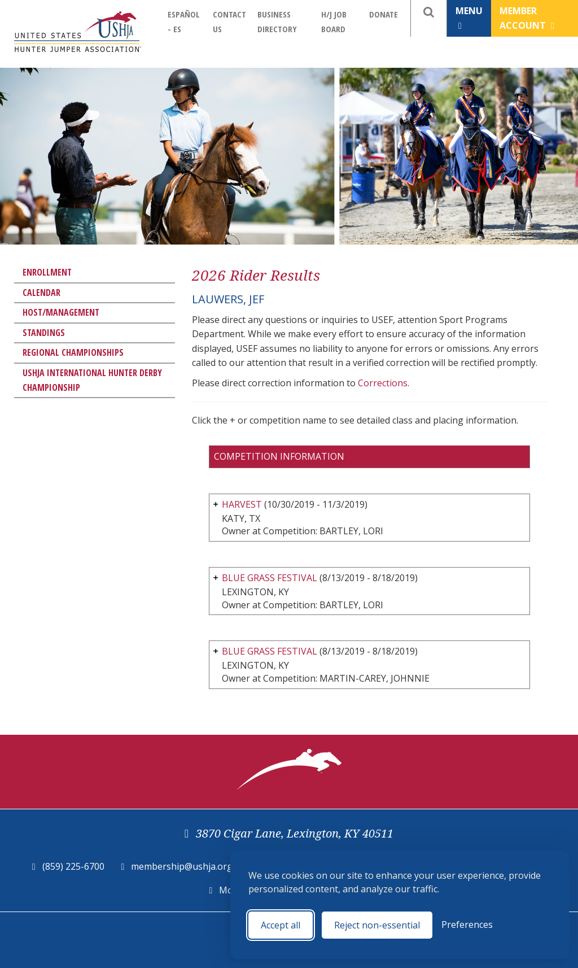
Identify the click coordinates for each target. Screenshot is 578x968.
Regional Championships (73, 352)
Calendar (41, 292)
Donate (383, 14)
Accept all (280, 925)
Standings (44, 332)
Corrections (383, 383)
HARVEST (242, 504)
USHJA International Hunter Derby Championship (92, 380)
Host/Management (61, 312)
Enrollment (47, 272)
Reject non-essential (377, 925)
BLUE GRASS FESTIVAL (269, 578)
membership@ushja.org (182, 866)
